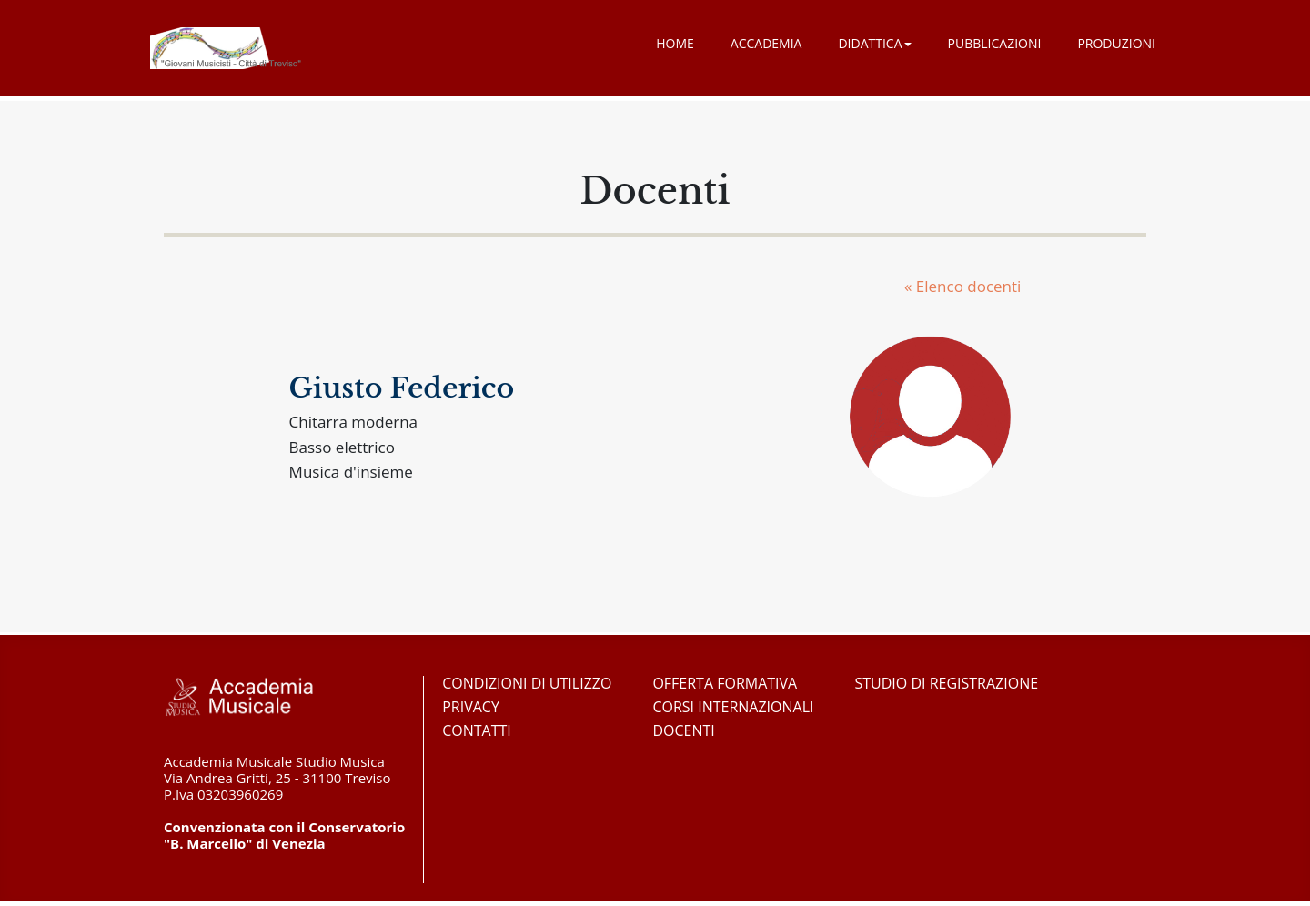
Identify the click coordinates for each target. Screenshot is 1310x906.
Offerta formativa (724, 683)
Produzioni (1116, 43)
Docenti (683, 730)
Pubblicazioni (995, 43)
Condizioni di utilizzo (526, 683)
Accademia (766, 43)
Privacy (470, 707)
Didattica (874, 43)
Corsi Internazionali (732, 707)
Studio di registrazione (947, 683)
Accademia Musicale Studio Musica (226, 48)
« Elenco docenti (962, 286)
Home (675, 43)
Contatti (476, 730)
